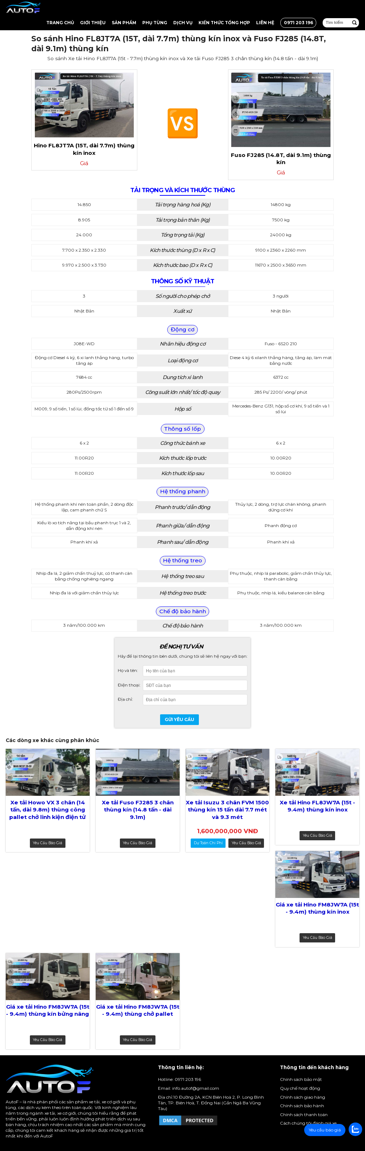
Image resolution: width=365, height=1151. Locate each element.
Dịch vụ (182, 22)
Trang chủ (60, 22)
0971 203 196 (298, 22)
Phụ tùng (154, 22)
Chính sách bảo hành (302, 1105)
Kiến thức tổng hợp (224, 22)
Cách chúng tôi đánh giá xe (308, 1123)
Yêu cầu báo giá (47, 843)
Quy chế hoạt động (300, 1088)
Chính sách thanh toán (304, 1114)
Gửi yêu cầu (179, 719)
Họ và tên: (128, 670)
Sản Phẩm (124, 22)
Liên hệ (265, 22)
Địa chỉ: (125, 699)
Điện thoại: (129, 685)
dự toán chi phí (208, 843)
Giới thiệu (93, 22)
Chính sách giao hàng (302, 1097)
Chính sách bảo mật (301, 1079)
